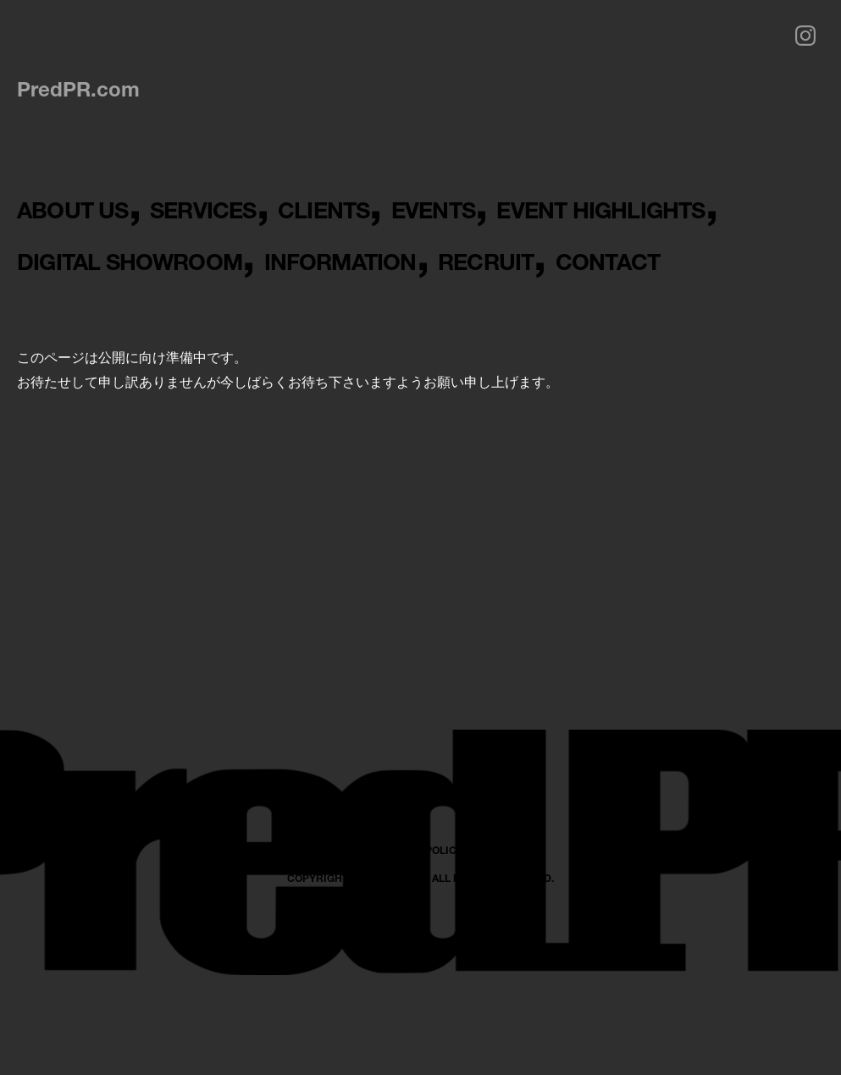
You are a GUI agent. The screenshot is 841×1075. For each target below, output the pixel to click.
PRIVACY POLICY (420, 1003)
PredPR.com (78, 89)
